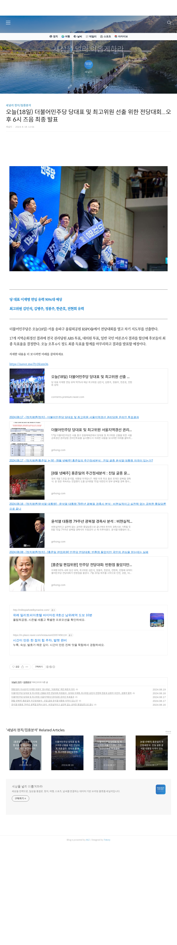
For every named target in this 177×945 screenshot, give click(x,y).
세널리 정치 (16, 731)
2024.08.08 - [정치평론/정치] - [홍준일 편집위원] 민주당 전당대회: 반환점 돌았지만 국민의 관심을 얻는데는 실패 (78, 552)
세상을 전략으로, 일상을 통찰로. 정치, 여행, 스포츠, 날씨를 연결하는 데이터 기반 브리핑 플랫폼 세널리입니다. (66, 839)
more (168, 780)
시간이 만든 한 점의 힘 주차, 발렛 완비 (40, 689)
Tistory (107, 888)
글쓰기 (70, 86)
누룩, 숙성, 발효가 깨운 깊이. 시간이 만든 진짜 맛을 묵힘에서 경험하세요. (58, 693)
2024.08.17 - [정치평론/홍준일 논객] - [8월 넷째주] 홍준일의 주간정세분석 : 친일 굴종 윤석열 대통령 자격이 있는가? (81, 460)
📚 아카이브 (121, 36)
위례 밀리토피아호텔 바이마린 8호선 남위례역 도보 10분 (52, 663)
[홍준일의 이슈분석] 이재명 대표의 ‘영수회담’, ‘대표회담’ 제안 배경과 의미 (43, 738)
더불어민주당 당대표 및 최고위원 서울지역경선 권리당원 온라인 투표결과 (42, 745)
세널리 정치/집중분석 (18, 105)
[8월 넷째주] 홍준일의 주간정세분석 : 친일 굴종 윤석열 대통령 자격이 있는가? (44, 749)
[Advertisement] (88, 625)
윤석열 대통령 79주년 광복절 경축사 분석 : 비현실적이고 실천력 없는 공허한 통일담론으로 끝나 (52, 753)
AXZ (88, 888)
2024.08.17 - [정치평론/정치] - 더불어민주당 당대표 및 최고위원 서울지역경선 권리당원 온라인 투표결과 (74, 417)
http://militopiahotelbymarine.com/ (31, 658)
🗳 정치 (53, 36)
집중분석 (27, 731)
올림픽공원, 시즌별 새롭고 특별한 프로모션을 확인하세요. (49, 668)
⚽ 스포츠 (105, 36)
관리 (106, 86)
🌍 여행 (65, 36)
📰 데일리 (91, 36)
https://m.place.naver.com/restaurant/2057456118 (40, 683)
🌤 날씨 (77, 36)
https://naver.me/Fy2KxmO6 (28, 364)
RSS (94, 86)
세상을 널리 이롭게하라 (88, 49)
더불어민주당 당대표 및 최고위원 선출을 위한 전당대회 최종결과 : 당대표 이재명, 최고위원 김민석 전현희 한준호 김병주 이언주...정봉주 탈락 (71, 741)
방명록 (82, 86)
